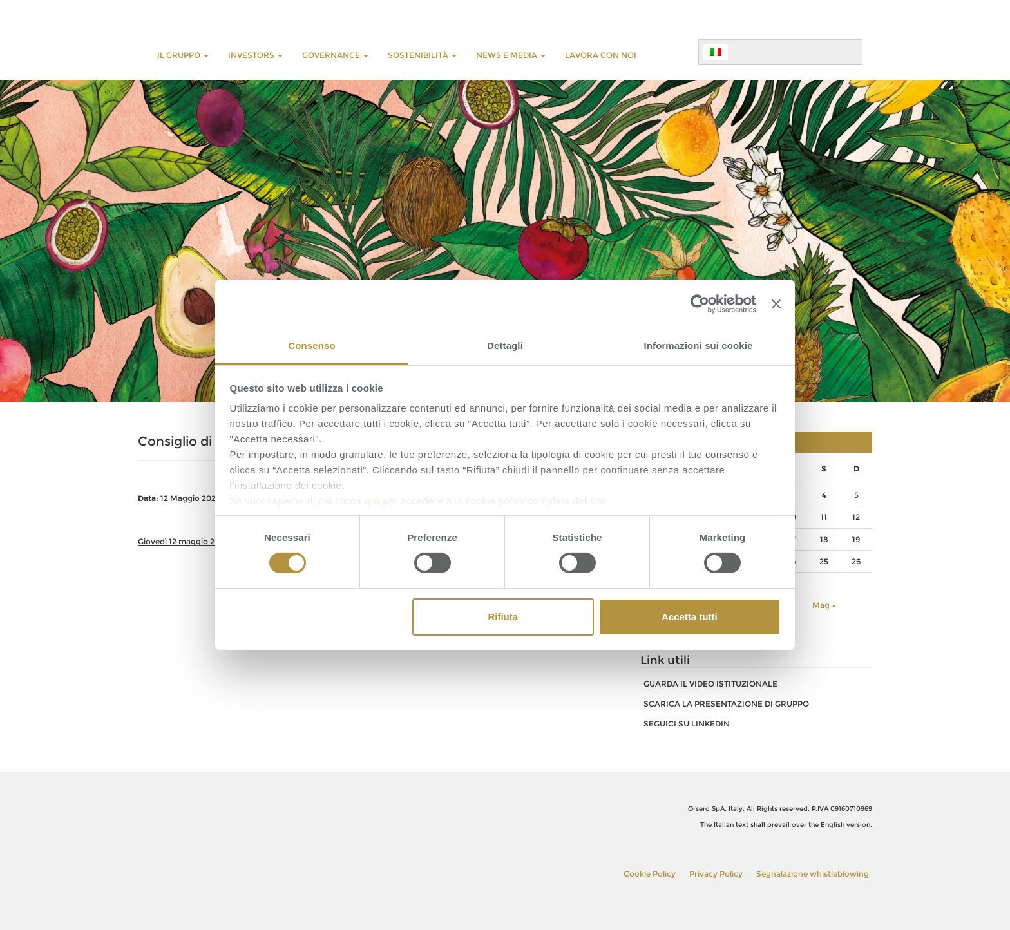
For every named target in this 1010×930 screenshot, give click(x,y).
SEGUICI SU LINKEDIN (686, 723)
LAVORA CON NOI (600, 55)
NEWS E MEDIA (511, 55)
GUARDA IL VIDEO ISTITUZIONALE (710, 683)
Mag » (824, 605)
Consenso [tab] (311, 345)
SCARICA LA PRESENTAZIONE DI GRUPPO (726, 703)
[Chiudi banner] (776, 303)
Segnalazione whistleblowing (812, 873)
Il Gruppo (183, 55)
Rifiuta (503, 616)
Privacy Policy (716, 873)
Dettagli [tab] (505, 345)
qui (372, 500)
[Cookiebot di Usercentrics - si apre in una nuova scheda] (699, 303)
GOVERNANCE (335, 55)
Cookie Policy (650, 873)
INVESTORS (255, 55)
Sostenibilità (422, 55)
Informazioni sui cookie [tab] (698, 345)
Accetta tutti (690, 616)
